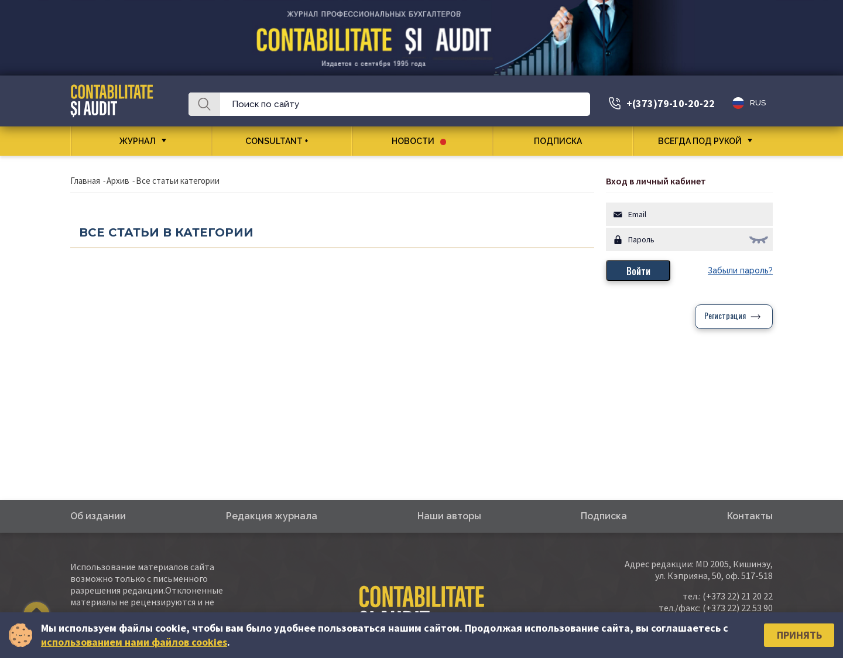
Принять (799, 635)
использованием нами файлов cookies (134, 642)
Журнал (137, 141)
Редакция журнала (271, 516)
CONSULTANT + (281, 141)
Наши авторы (449, 516)
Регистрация (725, 316)
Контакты (750, 516)
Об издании (98, 516)
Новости (419, 141)
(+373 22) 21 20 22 (737, 596)
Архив (118, 180)
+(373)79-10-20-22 (670, 103)
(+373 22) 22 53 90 (737, 608)
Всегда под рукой (700, 141)
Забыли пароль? (740, 270)
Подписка (562, 141)
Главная (85, 180)
